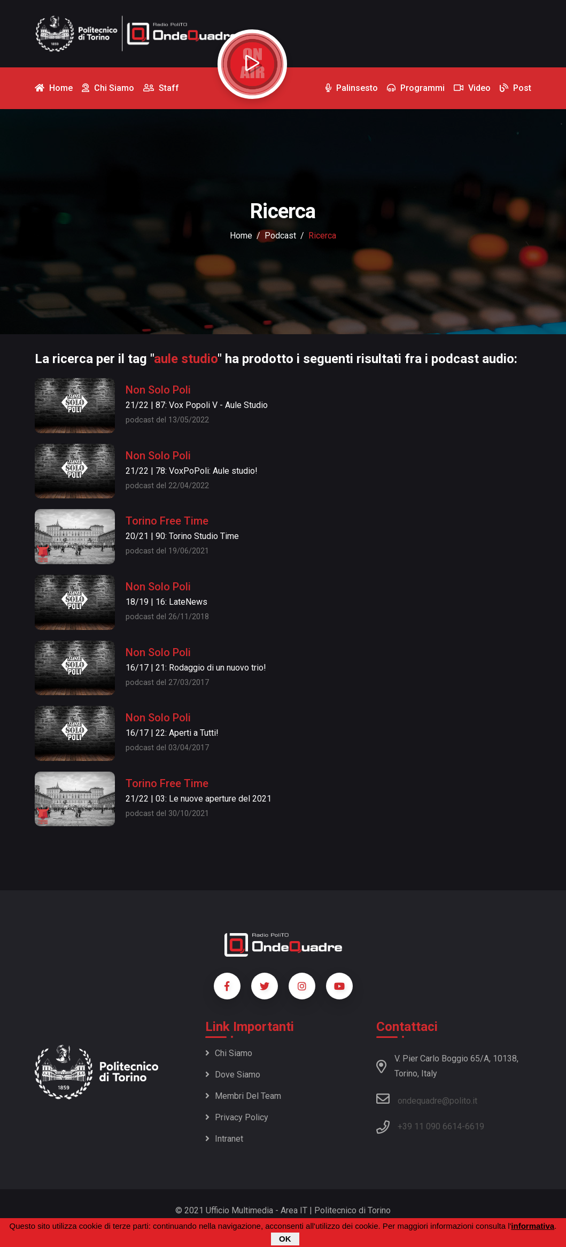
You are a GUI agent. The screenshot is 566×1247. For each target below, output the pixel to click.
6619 (474, 1126)
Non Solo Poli (158, 389)
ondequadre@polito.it (426, 1099)
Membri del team (243, 1096)
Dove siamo (232, 1074)
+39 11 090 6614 (430, 1126)
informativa (532, 1225)
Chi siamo (228, 1053)
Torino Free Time (167, 520)
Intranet (224, 1139)
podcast (280, 235)
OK (285, 1238)
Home (241, 235)
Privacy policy (236, 1117)
